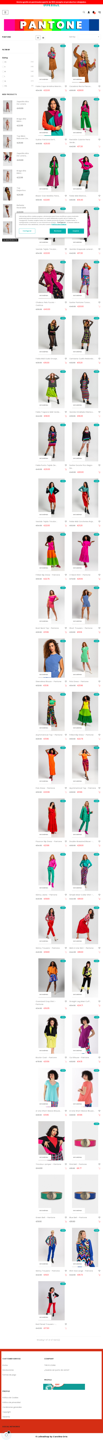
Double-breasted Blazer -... (81, 841)
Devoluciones (8, 1370)
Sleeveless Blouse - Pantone (48, 681)
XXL (5, 86)
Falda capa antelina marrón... (49, 86)
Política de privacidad (11, 1402)
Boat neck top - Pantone (47, 628)
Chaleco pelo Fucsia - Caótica (46, 303)
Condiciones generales (12, 1407)
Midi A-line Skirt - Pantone (81, 948)
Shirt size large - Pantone (81, 1271)
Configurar (27, 231)
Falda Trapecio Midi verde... (48, 412)
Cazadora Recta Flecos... (80, 86)
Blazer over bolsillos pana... (48, 196)
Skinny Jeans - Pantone (46, 895)
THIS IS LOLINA (49, 1365)
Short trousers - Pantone (81, 628)
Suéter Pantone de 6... (46, 139)
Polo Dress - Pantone (79, 681)
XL (5, 81)
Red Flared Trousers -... (46, 1324)
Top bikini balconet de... (23, 137)
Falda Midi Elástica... (78, 196)
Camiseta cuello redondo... (82, 358)
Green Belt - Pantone (45, 1217)
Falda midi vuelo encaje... (47, 358)
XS (5, 62)
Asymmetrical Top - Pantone (49, 735)
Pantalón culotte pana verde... (79, 141)
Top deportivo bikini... (21, 190)
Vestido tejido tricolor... (46, 249)
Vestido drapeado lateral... (81, 249)
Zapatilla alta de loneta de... (23, 104)
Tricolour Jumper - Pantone (48, 1164)
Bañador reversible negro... (21, 207)
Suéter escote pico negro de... (80, 466)
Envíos (5, 1365)
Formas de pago (9, 1375)
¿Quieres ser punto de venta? (56, 1370)
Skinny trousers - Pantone (48, 948)
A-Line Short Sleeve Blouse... (48, 1111)
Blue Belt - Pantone (78, 1217)
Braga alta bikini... (21, 120)
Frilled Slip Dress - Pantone (48, 575)
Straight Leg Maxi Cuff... (80, 1001)
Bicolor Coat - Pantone (46, 1057)
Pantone (6, 37)
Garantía (6, 1417)
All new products (10, 240)
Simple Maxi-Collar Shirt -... (81, 895)
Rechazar (58, 231)
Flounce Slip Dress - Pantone (49, 841)
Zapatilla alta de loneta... (23, 154)
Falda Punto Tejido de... (46, 465)
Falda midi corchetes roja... (81, 521)
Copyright (6, 1412)
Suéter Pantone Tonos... (80, 302)
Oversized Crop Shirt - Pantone (46, 1002)
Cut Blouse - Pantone (79, 1057)
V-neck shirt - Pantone (79, 575)
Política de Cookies (10, 1397)
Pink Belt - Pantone (78, 1164)
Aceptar (76, 231)
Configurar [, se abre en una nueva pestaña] (61, 222)
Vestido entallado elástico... (81, 412)
